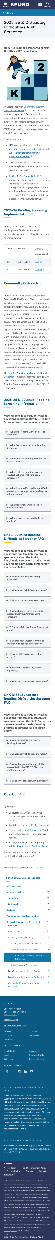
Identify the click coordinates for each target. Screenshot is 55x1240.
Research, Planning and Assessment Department (23, 924)
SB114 (35, 825)
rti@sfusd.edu (35, 830)
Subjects (11, 910)
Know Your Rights (36, 1055)
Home (9, 12)
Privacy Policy (13, 1171)
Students (8, 1035)
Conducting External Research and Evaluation (24, 985)
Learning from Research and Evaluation (26, 977)
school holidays (39, 1118)
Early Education (14, 886)
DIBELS (39, 269)
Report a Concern (36, 1059)
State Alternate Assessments (24, 965)
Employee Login (11, 1019)
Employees (8, 1039)
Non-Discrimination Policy (34, 1167)
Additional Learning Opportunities (23, 916)
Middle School (13, 897)
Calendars (8, 1059)
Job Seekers (34, 1035)
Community (34, 1031)
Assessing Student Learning (20, 937)
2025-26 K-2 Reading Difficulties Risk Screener (29, 957)
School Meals (34, 1051)
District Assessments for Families (26, 943)
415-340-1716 (33, 1108)
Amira (38, 262)
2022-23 (24, 1148)
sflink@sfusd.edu (12, 1108)
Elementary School (15, 892)
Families (7, 1031)
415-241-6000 (11, 1014)
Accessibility (10, 1167)
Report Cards (14, 931)
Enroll (6, 1055)
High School (12, 904)
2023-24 (14, 1148)
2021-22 (34, 1148)
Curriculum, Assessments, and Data (23, 878)
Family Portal (10, 1051)
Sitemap (29, 1171)
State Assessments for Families (25, 949)
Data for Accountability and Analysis (24, 971)
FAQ (24, 812)
